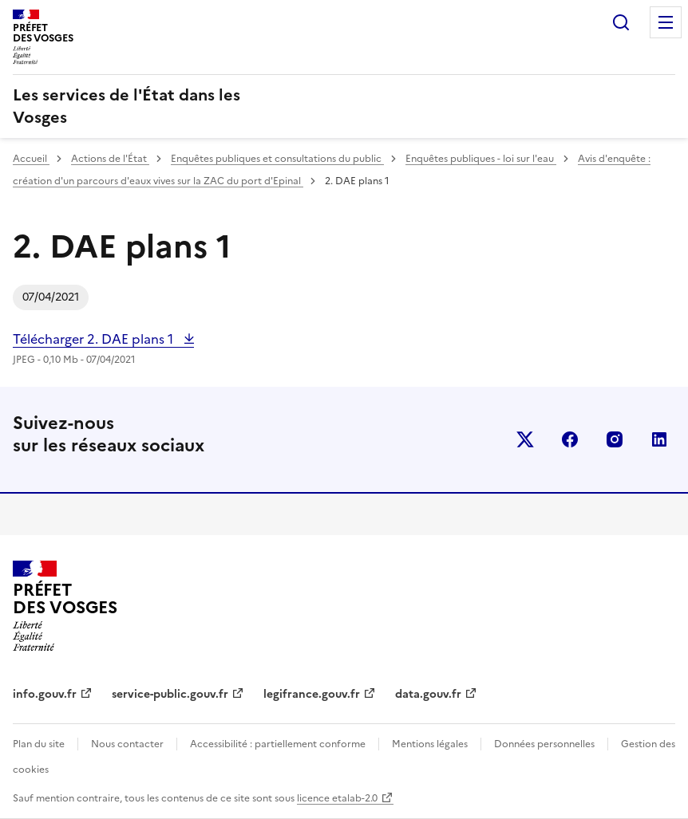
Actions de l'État (110, 159)
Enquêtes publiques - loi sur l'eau (480, 159)
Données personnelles (544, 744)
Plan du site (39, 744)
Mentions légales (430, 744)
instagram (615, 439)
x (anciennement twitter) (525, 439)
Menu (666, 22)
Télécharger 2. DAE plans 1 (94, 338)
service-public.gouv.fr (170, 694)
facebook (570, 439)
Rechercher (621, 22)
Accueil (31, 159)
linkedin (659, 439)
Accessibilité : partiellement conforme (278, 744)
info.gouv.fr (45, 694)
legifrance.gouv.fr (311, 694)
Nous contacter (127, 744)
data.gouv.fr (428, 694)
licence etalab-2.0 (337, 798)
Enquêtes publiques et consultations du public (277, 159)
